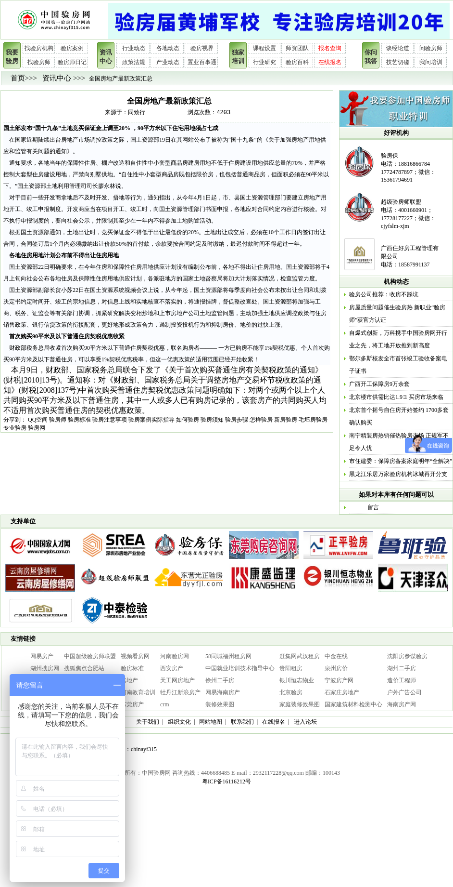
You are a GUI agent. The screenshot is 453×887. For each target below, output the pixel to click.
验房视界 (202, 48)
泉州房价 (336, 668)
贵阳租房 (290, 668)
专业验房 (14, 427)
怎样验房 (261, 419)
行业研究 (264, 62)
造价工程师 (401, 680)
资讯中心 (56, 78)
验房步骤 (236, 419)
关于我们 (147, 721)
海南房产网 (401, 704)
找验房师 (38, 62)
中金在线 (336, 656)
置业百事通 (202, 62)
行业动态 (133, 48)
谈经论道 (397, 48)
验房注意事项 (109, 419)
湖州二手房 (401, 668)
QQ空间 (38, 419)
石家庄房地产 (342, 692)
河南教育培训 (138, 692)
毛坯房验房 (313, 419)
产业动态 (167, 62)
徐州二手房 (219, 680)
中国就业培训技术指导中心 (240, 668)
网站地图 (210, 721)
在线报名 (329, 62)
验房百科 (297, 62)
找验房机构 (39, 48)
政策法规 (133, 62)
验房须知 (212, 419)
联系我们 (242, 721)
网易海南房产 (222, 692)
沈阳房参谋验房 (407, 656)
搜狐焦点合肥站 (84, 668)
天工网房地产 (177, 680)
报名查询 (329, 48)
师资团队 (297, 48)
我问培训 (430, 62)
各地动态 (167, 48)
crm (164, 704)
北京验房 (290, 692)
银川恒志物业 (296, 680)
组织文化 (179, 721)
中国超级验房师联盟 (90, 656)
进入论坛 (305, 721)
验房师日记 (72, 62)
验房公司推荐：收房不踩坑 (383, 294)
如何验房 (187, 419)
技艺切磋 (397, 62)
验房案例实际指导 (151, 419)
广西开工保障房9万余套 (379, 384)
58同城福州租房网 (228, 656)
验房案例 (72, 48)
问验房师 (430, 48)
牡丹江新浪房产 (180, 692)
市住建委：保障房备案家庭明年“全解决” (401, 461)
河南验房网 (174, 656)
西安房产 (171, 668)
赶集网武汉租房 (299, 656)
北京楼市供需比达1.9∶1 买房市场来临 (396, 397)
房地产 (129, 680)
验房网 (36, 427)
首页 (18, 78)
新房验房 (285, 419)
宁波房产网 (339, 680)
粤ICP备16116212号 (226, 781)
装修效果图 (219, 704)
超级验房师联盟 (401, 202)
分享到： (14, 419)
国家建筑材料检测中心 (353, 704)
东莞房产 (132, 704)
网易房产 (41, 656)
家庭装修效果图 (299, 704)
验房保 (389, 155)
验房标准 (79, 419)
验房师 (57, 419)
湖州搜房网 (44, 668)
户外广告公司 (404, 692)
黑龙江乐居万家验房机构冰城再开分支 (398, 474)
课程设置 (264, 48)
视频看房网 (135, 656)
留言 (373, 507)
